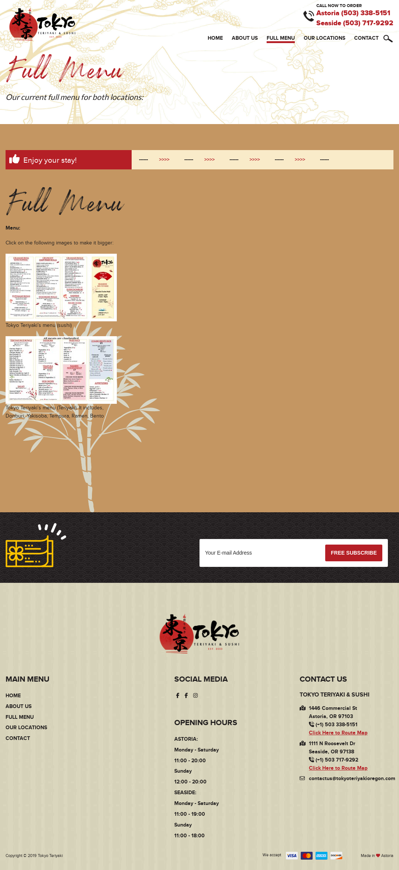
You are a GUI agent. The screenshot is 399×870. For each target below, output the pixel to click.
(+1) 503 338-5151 (333, 725)
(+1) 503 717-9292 (333, 760)
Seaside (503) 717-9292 (354, 23)
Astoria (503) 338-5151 (353, 13)
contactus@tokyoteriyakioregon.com (352, 779)
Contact (366, 38)
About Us (245, 38)
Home (215, 38)
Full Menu (281, 38)
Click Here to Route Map (338, 733)
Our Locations (324, 38)
